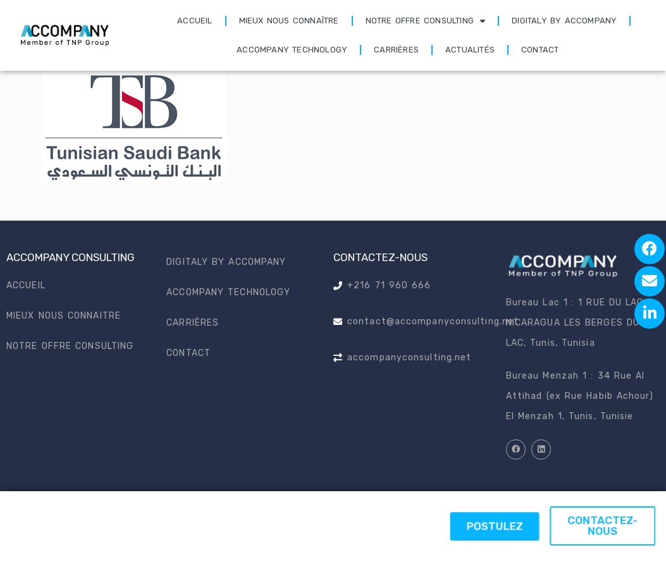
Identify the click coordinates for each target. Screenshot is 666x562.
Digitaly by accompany (564, 20)
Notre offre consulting (426, 21)
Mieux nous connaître (289, 20)
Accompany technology (292, 49)
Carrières (396, 49)
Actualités (470, 49)
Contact (539, 49)
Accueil (194, 20)
